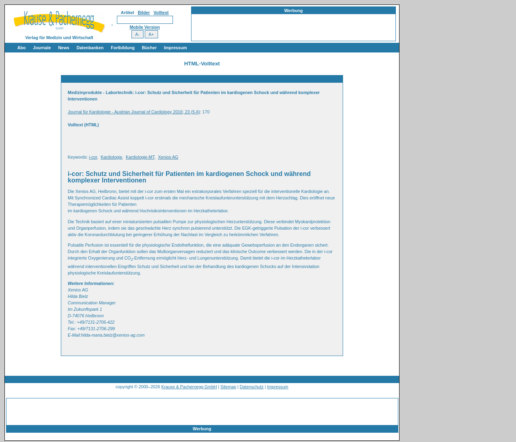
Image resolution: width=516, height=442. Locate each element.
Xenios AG (168, 157)
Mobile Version (144, 27)
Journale (42, 47)
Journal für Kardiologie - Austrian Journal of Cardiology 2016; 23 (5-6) (134, 111)
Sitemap (228, 386)
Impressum (175, 47)
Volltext (161, 12)
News (63, 47)
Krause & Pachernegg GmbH (189, 386)
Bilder (144, 12)
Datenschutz (252, 386)
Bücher (149, 47)
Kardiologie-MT (140, 157)
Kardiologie (111, 157)
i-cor (93, 157)
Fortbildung (123, 47)
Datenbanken (90, 47)
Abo (21, 47)
